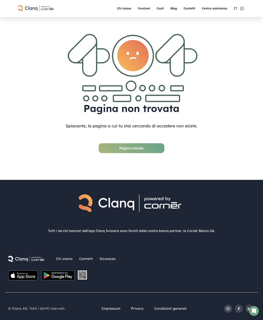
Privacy (137, 307)
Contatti (189, 8)
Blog (173, 8)
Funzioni (144, 8)
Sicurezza (107, 258)
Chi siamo (124, 8)
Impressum (110, 307)
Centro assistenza (214, 8)
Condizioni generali (171, 307)
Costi (160, 8)
